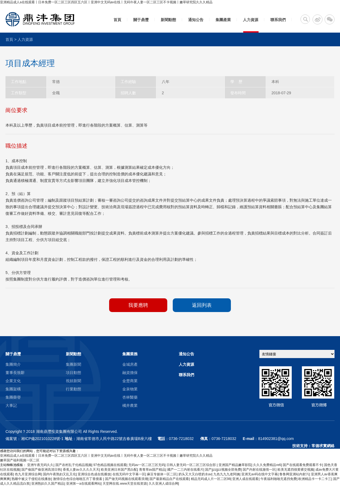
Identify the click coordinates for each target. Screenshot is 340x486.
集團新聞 (73, 364)
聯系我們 (278, 20)
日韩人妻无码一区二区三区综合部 (191, 465)
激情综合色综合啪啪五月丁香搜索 (78, 479)
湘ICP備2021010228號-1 (42, 438)
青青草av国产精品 (152, 469)
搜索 (305, 19)
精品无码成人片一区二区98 (211, 479)
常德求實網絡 (323, 446)
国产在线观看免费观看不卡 (302, 465)
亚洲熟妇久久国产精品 (47, 483)
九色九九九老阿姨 (226, 474)
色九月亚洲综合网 (28, 474)
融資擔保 (130, 372)
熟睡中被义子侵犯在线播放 (31, 479)
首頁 (117, 20)
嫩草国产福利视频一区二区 (19, 460)
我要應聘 (138, 305)
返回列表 (202, 305)
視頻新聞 (73, 381)
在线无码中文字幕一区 (128, 474)
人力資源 (250, 20)
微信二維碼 (330, 19)
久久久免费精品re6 (267, 465)
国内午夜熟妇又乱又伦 (59, 474)
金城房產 (130, 364)
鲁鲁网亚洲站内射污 (294, 474)
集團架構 (13, 389)
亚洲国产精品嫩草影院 (235, 465)
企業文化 (13, 381)
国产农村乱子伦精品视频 (73, 465)
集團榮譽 (13, 397)
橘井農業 (130, 405)
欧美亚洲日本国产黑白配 (119, 469)
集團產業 (223, 20)
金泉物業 (130, 389)
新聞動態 (168, 20)
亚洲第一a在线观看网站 (83, 483)
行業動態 (73, 389)
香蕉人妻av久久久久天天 (81, 469)
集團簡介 (13, 364)
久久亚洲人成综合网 (163, 483)
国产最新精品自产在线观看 (169, 479)
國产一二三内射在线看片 (185, 469)
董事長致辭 (15, 372)
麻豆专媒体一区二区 (162, 474)
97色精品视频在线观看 (109, 465)
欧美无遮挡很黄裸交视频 (295, 469)
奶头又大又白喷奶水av (195, 474)
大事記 (11, 405)
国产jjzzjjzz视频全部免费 (223, 469)
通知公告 (195, 20)
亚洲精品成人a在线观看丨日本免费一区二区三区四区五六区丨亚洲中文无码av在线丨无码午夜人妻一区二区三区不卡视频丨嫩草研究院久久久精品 (106, 2)
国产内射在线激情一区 (259, 469)
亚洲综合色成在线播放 (94, 474)
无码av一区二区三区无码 (146, 465)
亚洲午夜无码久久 (40, 465)
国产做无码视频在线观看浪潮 (126, 479)
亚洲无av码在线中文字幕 (259, 474)
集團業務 (130, 354)
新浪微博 (317, 19)
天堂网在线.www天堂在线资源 (125, 483)
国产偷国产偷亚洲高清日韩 (41, 469)
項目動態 (73, 372)
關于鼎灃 (141, 20)
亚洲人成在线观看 (245, 479)
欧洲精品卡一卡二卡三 (314, 479)
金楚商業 (130, 381)
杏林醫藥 (130, 397)
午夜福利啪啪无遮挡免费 (278, 479)
